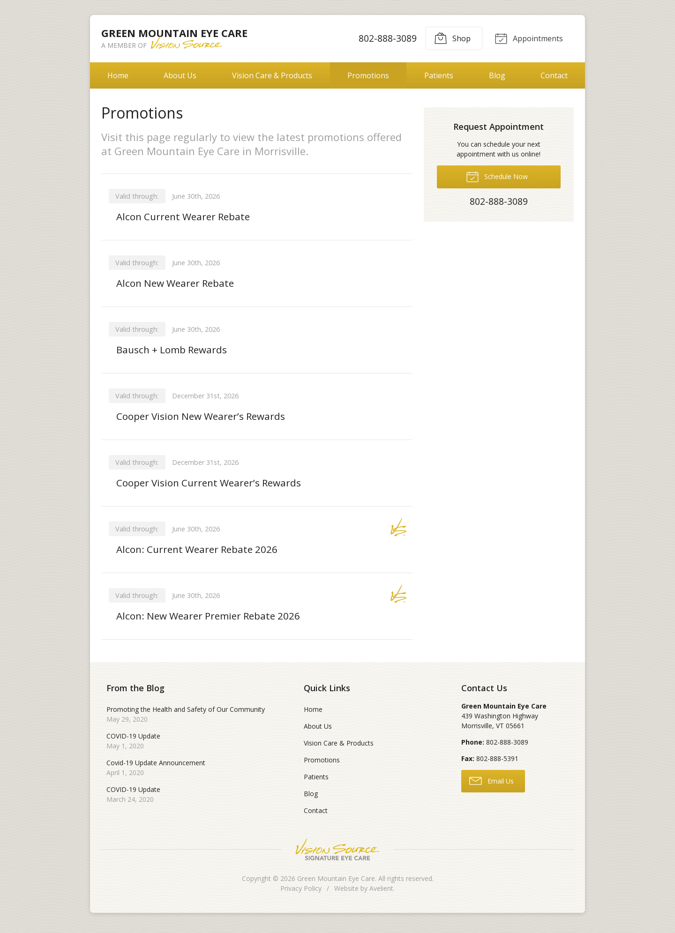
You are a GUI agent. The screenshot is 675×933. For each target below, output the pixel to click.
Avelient (381, 893)
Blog (497, 75)
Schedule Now (497, 176)
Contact (554, 75)
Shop (450, 38)
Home (117, 75)
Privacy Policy (301, 893)
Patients (438, 75)
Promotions (368, 75)
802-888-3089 (386, 38)
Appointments (528, 38)
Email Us (491, 785)
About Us (180, 75)
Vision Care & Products (272, 75)
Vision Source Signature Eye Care (337, 854)
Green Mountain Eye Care (336, 883)
